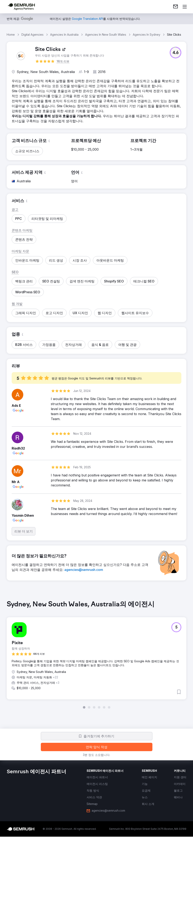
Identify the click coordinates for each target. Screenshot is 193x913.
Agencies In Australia (64, 34)
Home (11, 34)
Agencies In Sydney (146, 34)
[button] (175, 52)
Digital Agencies (32, 34)
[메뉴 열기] (185, 7)
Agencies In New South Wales (105, 34)
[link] (175, 6)
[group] (96, 655)
